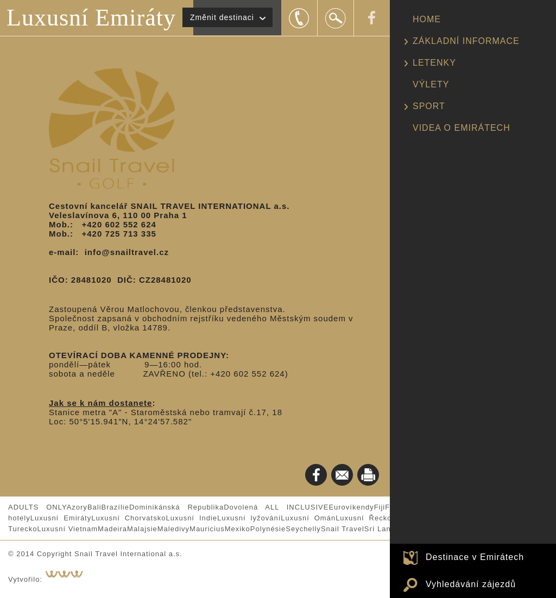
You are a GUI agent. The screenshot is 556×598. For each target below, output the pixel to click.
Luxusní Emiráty (91, 17)
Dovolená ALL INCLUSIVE (276, 507)
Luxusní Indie (191, 518)
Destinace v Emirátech (475, 557)
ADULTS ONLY (37, 507)
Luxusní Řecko (363, 518)
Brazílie (115, 507)
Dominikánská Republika (176, 507)
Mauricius (207, 529)
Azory (77, 507)
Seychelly (303, 529)
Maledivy (173, 529)
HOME (427, 19)
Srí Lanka (382, 529)
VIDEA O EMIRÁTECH (461, 127)
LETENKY (434, 62)
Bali (94, 507)
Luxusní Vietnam (67, 529)
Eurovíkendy (351, 507)
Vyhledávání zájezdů (471, 584)
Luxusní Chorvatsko (128, 518)
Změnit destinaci (222, 17)
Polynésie (268, 529)
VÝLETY (431, 84)
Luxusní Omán (308, 518)
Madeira (112, 529)
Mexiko (237, 529)
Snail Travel (342, 529)
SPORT (429, 106)
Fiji (380, 507)
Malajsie (142, 529)
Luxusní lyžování (249, 518)
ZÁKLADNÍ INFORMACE (466, 41)
